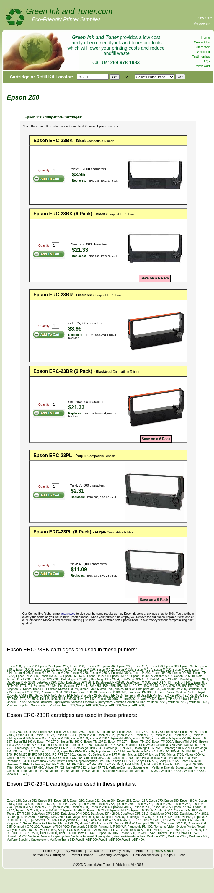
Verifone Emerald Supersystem (91, 702)
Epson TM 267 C (51, 676)
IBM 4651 (95, 685)
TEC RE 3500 (29, 698)
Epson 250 (14, 666)
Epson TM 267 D (74, 676)
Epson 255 (45, 666)
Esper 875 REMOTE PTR (77, 751)
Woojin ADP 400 (133, 705)
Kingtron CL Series (19, 689)
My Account (202, 24)
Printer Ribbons (82, 855)
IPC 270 (137, 685)
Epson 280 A (188, 666)
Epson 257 (61, 666)
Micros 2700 (105, 689)
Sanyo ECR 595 (68, 695)
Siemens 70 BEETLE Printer (142, 695)
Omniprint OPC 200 (26, 692)
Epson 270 (156, 666)
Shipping (203, 51)
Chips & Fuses (175, 855)
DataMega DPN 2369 (45, 679)
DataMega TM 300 (138, 682)
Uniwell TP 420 (146, 698)
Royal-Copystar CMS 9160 (94, 761)
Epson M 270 (60, 672)
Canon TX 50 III (184, 676)
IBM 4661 (123, 685)
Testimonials (201, 56)
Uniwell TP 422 (168, 698)
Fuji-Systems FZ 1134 (42, 685)
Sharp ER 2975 (91, 695)
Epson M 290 (141, 672)
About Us (142, 851)
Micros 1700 (87, 689)
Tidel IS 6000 (67, 698)
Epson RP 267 (181, 672)
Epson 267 (140, 666)
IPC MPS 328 (172, 685)
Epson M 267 (41, 672)
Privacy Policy (120, 851)
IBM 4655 (109, 685)
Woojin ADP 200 (87, 705)
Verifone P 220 (156, 702)
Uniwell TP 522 (189, 698)
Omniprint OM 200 (174, 689)
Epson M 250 (86, 669)
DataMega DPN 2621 (194, 679)
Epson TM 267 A (24, 741)
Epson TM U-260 (186, 741)
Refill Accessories (146, 855)
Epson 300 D (24, 669)
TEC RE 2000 (172, 695)
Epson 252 (29, 666)
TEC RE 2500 (192, 695)
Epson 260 (77, 666)
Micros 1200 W (68, 689)
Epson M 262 (181, 669)
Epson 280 (171, 666)
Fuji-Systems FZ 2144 (72, 685)
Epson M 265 (22, 672)
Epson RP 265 (161, 672)
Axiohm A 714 (163, 676)
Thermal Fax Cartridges (48, 855)
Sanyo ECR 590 (45, 695)
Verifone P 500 (198, 702)
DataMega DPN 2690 (110, 682)
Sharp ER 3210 (112, 695)
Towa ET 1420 (86, 698)
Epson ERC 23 (44, 669)
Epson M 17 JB (66, 669)
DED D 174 (159, 682)
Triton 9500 (127, 698)
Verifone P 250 (177, 702)
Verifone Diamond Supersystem (49, 702)
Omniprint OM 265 (70, 757)
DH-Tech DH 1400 (180, 682)
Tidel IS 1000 (48, 698)
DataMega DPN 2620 (164, 679)
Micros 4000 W (124, 689)
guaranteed (68, 613)
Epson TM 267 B (27, 676)
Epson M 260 (162, 669)
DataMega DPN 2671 (80, 682)
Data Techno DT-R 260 (78, 744)
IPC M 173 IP (152, 685)
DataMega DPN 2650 (51, 682)
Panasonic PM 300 (140, 692)
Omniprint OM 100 (148, 689)
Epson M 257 (143, 669)
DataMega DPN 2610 (134, 679)
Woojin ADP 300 (110, 705)
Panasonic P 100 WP (112, 692)
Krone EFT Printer (45, 689)
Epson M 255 (124, 669)
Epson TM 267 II (98, 676)
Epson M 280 (79, 672)
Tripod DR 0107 (108, 698)
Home (205, 37)
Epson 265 (124, 666)
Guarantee (202, 47)
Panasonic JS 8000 (84, 692)
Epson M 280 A (99, 672)
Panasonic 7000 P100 (55, 692)
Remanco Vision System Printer (174, 692)
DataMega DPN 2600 (75, 679)
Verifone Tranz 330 (62, 705)
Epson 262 (93, 666)
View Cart (204, 18)
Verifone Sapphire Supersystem (27, 705)
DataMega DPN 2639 (21, 682)
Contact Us (202, 42)
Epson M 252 (105, 669)
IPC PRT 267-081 (194, 685)
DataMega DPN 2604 (105, 679)
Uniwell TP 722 (17, 702)
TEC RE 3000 (94, 764)
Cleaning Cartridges (113, 855)
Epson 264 (108, 666)
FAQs (206, 61)
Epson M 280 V (121, 672)
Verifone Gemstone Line (129, 702)
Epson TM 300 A (142, 676)
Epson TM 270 (120, 676)
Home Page (51, 851)
